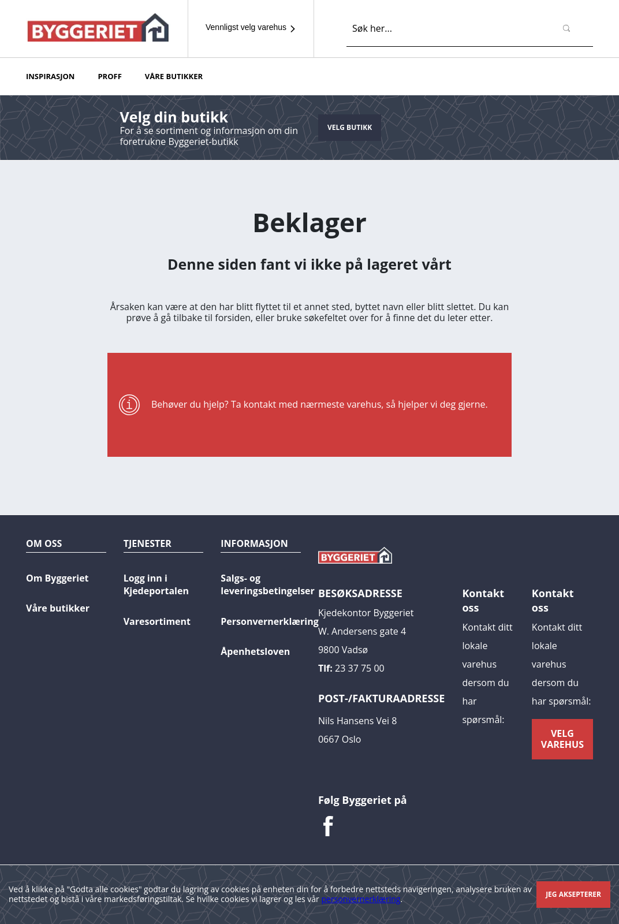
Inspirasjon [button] (50, 76)
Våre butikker (58, 608)
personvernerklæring (360, 898)
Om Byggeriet (57, 578)
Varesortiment (157, 621)
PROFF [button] (109, 76)
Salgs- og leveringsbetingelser (268, 584)
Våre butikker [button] (174, 76)
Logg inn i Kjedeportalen (156, 584)
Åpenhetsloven (255, 651)
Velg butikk (349, 127)
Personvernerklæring (269, 621)
